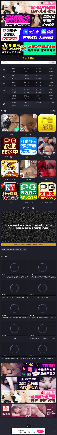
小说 (4, 97)
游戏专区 (51, 69)
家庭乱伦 (26, 96)
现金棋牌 (38, 71)
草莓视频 (38, 102)
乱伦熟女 (38, 85)
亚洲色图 (26, 89)
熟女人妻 (14, 78)
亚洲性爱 (14, 82)
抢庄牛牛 (51, 71)
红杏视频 (14, 105)
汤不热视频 (51, 102)
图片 (4, 90)
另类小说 (26, 99)
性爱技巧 (51, 99)
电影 (4, 84)
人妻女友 (38, 96)
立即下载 (40, 431)
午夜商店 (26, 102)
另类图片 (51, 92)
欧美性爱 (51, 82)
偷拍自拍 (26, 82)
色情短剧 (26, 105)
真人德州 (26, 69)
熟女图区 (38, 92)
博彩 (4, 70)
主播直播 (38, 78)
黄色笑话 (38, 99)
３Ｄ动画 (51, 75)
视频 (4, 77)
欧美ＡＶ (38, 75)
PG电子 (14, 69)
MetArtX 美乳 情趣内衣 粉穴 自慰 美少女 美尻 (14, 249)
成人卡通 (38, 82)
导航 (4, 104)
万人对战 (38, 69)
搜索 (53, 62)
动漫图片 (51, 89)
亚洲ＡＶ (14, 75)
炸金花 (26, 71)
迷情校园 (14, 99)
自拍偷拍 (26, 75)
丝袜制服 (26, 78)
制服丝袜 (14, 85)
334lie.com (28, 58)
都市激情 (14, 96)
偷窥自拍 (14, 89)
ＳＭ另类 (51, 78)
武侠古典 (51, 96)
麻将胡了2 (14, 71)
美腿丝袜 (14, 92)
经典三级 (26, 85)
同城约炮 (14, 102)
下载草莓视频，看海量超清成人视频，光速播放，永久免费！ (34, 245)
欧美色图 (38, 89)
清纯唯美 (26, 92)
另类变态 (51, 85)
